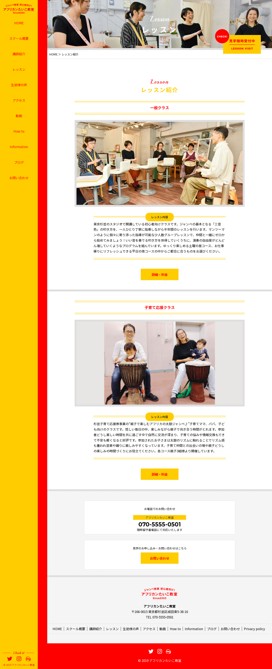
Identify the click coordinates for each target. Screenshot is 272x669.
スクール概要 (19, 38)
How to (18, 131)
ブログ (19, 162)
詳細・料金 (160, 282)
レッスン (18, 69)
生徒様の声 (19, 84)
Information (19, 146)
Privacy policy (254, 628)
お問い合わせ (19, 177)
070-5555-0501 (159, 524)
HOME (19, 23)
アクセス (19, 100)
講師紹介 (18, 53)
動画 (19, 115)
